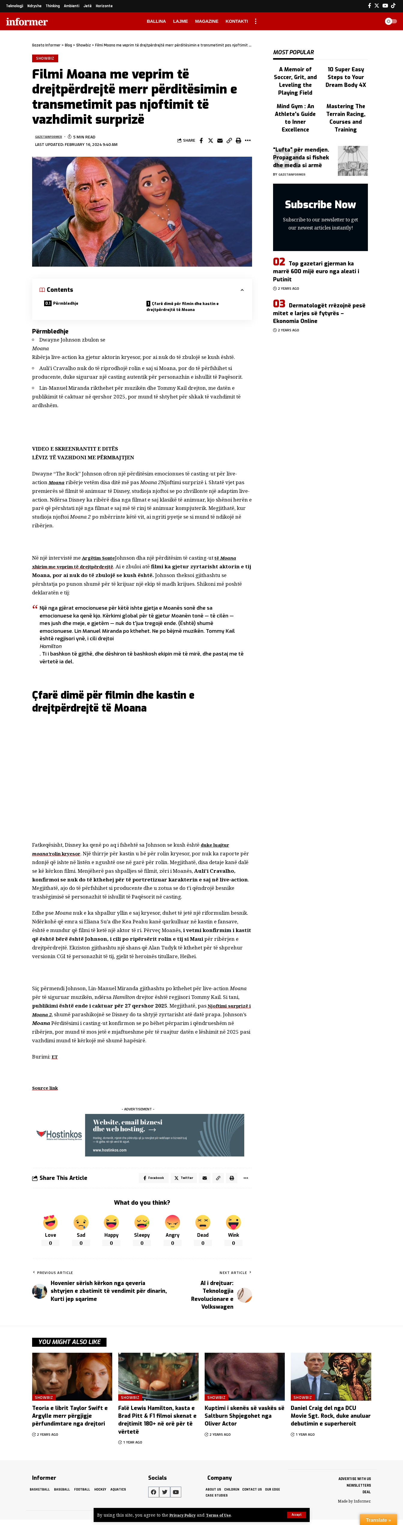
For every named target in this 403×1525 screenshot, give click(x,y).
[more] (255, 21)
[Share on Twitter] (210, 142)
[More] (248, 142)
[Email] (220, 142)
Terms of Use (223, 1515)
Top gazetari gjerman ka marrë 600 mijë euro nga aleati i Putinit (316, 247)
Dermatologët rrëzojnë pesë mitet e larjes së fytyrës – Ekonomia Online (319, 289)
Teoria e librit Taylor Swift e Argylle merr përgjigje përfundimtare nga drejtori (70, 1422)
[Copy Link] (229, 142)
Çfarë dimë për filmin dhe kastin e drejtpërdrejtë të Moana (189, 309)
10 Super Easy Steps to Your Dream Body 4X (345, 70)
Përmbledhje (70, 305)
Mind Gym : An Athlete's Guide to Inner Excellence (295, 95)
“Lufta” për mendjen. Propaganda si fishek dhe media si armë (301, 133)
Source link (47, 1091)
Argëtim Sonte (101, 561)
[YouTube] (385, 5)
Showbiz (46, 59)
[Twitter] (377, 5)
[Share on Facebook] (201, 142)
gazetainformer (52, 138)
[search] (374, 21)
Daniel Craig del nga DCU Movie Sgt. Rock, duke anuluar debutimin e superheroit (331, 1422)
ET (55, 1060)
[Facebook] (369, 5)
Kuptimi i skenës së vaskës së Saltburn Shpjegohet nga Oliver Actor (244, 1422)
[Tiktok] (393, 5)
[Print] (238, 142)
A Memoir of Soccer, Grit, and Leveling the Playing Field (295, 70)
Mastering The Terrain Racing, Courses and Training (345, 98)
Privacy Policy (185, 1515)
